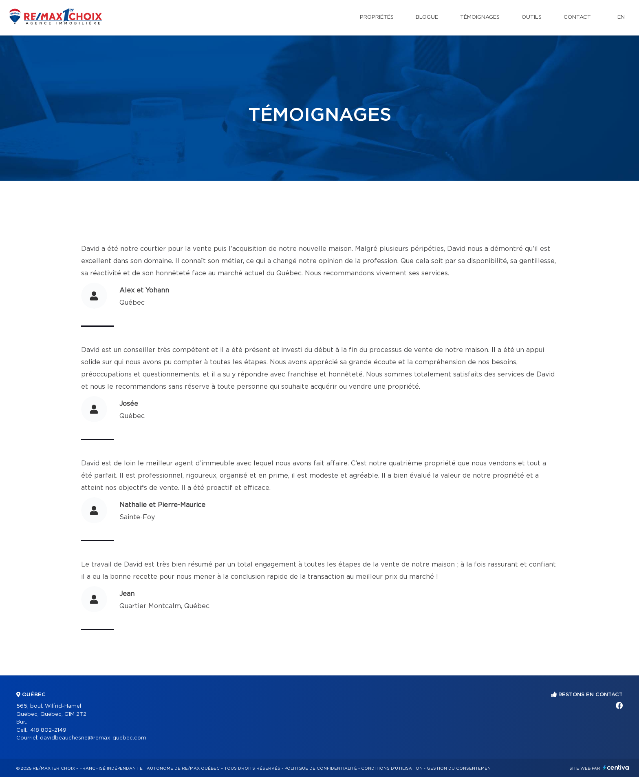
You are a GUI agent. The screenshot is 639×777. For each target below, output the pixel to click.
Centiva (616, 767)
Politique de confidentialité (320, 768)
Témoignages (480, 17)
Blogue (427, 17)
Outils (532, 17)
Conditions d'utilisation (392, 768)
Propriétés (377, 17)
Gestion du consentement (460, 768)
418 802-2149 (48, 730)
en (621, 17)
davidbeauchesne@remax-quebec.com (93, 738)
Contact (577, 17)
